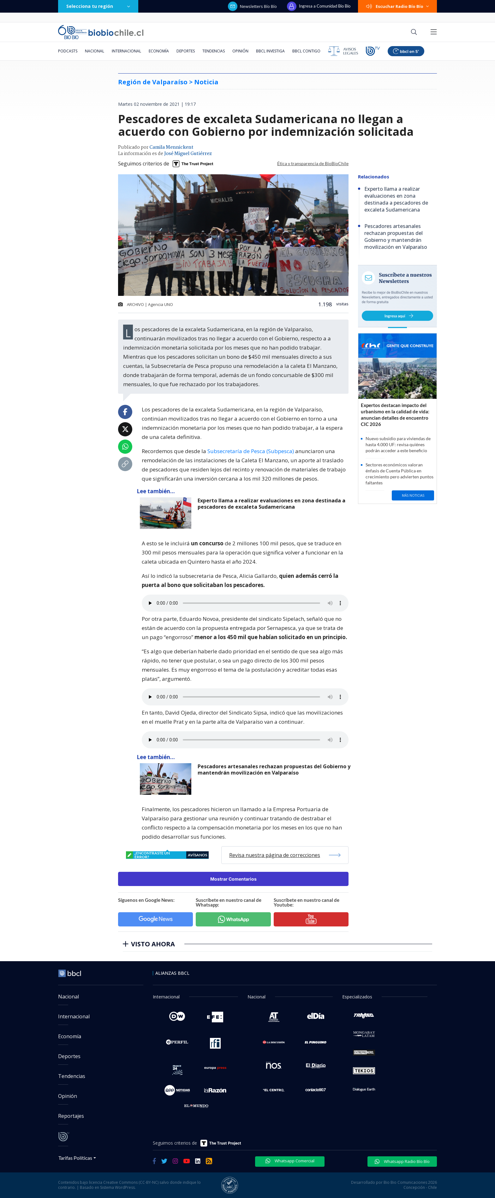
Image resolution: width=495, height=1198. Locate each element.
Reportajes (71, 1115)
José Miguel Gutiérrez (188, 154)
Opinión (240, 51)
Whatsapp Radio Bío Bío (402, 1161)
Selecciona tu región (98, 6)
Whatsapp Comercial (289, 1161)
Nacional (94, 51)
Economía (159, 51)
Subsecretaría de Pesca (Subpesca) (250, 451)
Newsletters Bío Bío (252, 6)
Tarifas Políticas (75, 1158)
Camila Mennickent (171, 147)
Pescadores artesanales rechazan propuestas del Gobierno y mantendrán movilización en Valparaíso (274, 769)
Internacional (126, 51)
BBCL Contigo (306, 51)
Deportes (185, 51)
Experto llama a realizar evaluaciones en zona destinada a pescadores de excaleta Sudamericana (271, 503)
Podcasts (67, 51)
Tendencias (213, 51)
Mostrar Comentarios (233, 879)
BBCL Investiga (270, 51)
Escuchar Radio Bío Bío (397, 6)
